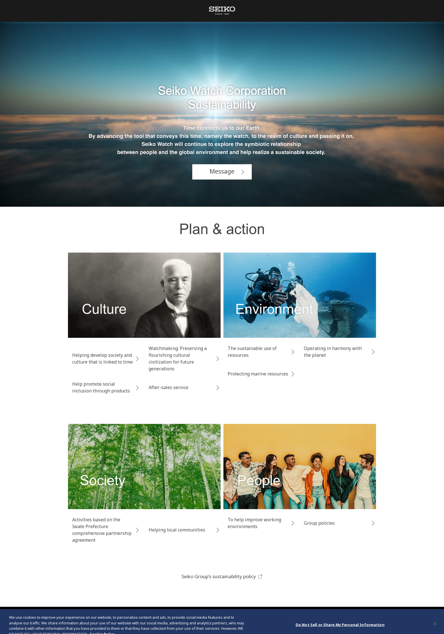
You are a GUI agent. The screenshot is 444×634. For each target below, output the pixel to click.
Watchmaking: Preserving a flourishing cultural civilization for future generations (178, 358)
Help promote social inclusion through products (101, 387)
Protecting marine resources (258, 374)
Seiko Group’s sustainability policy (222, 576)
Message (222, 171)
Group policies (319, 523)
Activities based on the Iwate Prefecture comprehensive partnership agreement (102, 529)
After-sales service (168, 387)
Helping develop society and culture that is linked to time (102, 358)
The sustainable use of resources (252, 351)
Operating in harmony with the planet (333, 351)
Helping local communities (177, 530)
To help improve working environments (254, 523)
